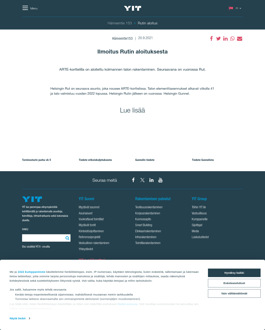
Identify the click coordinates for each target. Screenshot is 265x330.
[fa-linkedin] (225, 39)
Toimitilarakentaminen (147, 243)
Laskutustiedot (200, 237)
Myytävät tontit (87, 225)
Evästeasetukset (234, 283)
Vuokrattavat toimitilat (91, 219)
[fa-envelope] (239, 39)
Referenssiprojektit (89, 237)
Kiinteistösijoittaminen (91, 231)
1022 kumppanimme (31, 271)
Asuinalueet (85, 213)
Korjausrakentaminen (147, 213)
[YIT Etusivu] (132, 8)
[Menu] (30, 8)
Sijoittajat (197, 225)
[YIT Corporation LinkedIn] (151, 180)
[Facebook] (211, 39)
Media (195, 231)
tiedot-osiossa (128, 304)
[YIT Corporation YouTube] (160, 180)
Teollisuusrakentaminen (148, 207)
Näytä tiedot (18, 318)
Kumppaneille (200, 219)
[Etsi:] (66, 237)
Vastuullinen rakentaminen (94, 243)
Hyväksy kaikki (234, 272)
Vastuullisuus (199, 213)
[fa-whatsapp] (232, 39)
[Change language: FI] (236, 8)
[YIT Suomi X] (142, 180)
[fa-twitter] (218, 39)
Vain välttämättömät (234, 293)
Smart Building (143, 225)
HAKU (25, 229)
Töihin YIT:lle (199, 207)
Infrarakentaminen (145, 237)
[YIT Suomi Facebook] (133, 180)
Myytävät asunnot (89, 207)
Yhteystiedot (86, 249)
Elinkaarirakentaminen (148, 231)
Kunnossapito (143, 219)
